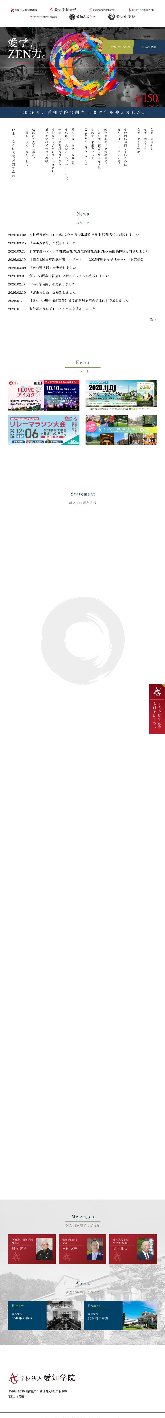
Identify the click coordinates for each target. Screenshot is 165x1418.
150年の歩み (78, 32)
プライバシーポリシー (144, 1383)
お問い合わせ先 (82, 1388)
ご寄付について (141, 1373)
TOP (4, 32)
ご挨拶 (32, 32)
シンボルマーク (46, 32)
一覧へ (152, 311)
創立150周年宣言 (18, 32)
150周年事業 (93, 32)
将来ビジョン (63, 32)
